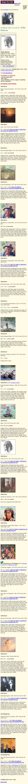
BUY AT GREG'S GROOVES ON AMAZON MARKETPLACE (13, 130)
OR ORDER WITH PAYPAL (9, 84)
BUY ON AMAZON (8, 66)
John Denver (4, 724)
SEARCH (17, 5)
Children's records (12, 564)
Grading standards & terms (7, 70)
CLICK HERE (5, 9)
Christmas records (15, 382)
